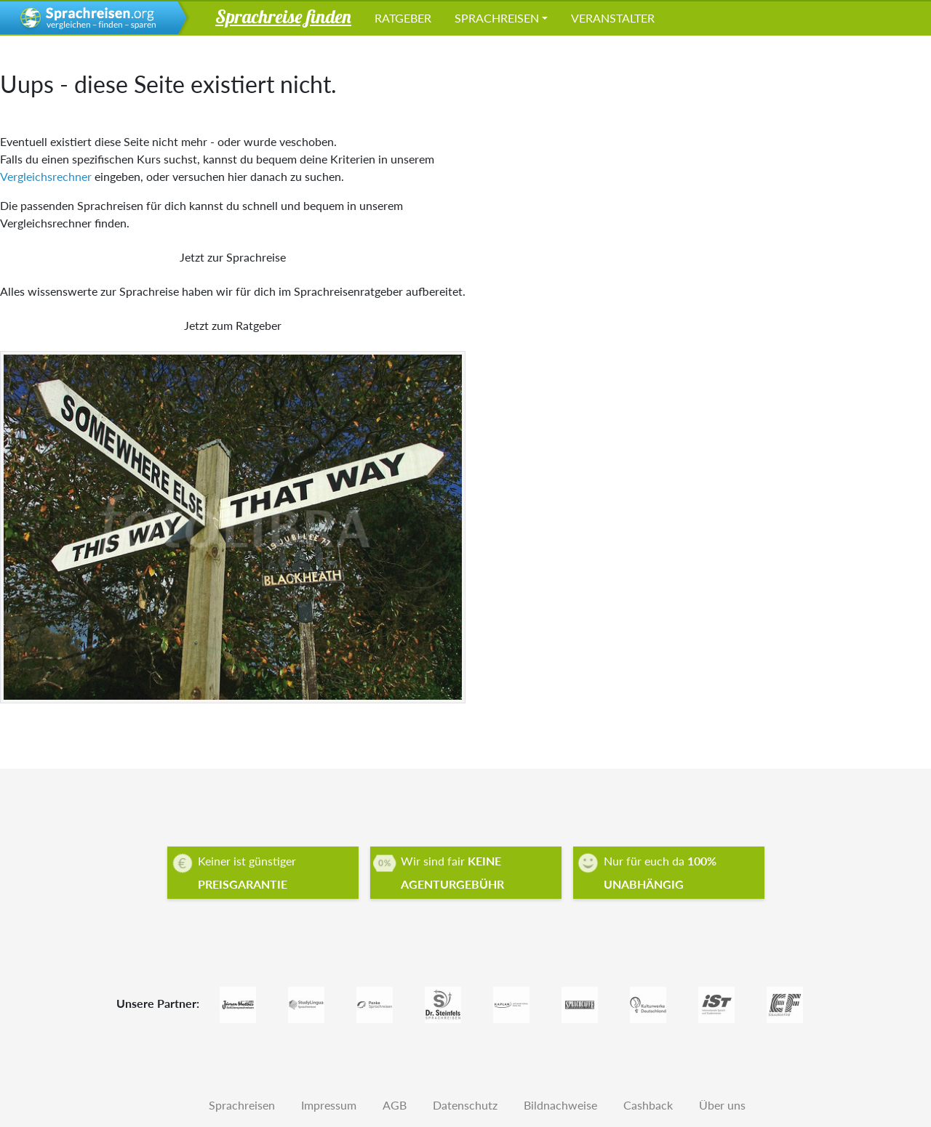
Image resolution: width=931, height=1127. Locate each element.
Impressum (328, 1105)
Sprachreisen (497, 18)
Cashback (648, 1105)
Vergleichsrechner (46, 176)
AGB (395, 1105)
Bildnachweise (560, 1105)
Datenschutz (465, 1105)
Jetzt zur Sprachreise (233, 257)
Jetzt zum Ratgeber (232, 325)
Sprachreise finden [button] (283, 16)
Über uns (722, 1105)
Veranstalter (613, 18)
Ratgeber (403, 18)
